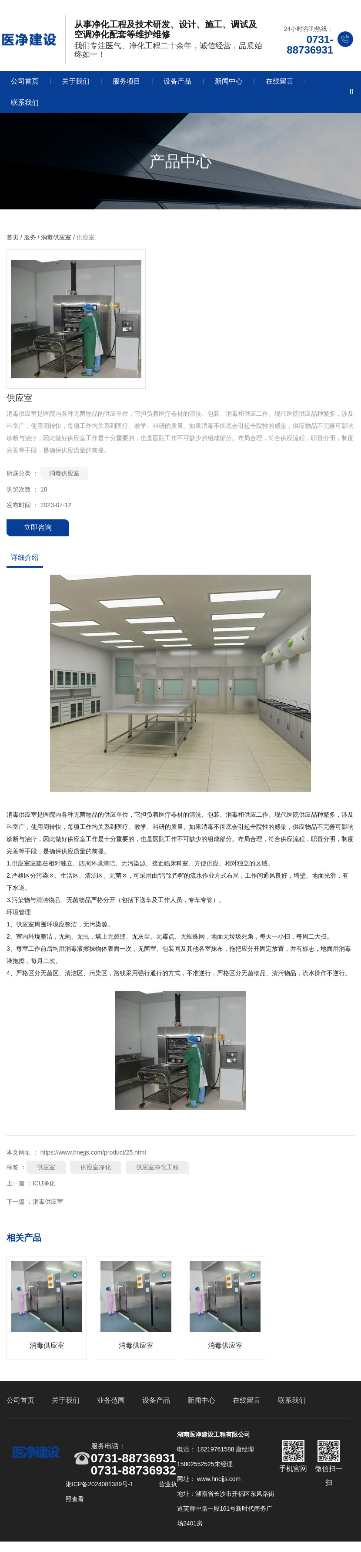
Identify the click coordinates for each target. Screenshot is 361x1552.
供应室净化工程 (157, 1172)
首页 (13, 243)
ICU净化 (44, 1188)
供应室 (46, 1172)
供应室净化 (95, 1172)
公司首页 (25, 84)
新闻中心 (229, 84)
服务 (30, 243)
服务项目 (126, 84)
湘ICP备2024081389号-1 (100, 1492)
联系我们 (25, 106)
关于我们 (76, 84)
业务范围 (111, 1408)
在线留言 (280, 84)
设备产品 (177, 84)
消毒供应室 (56, 243)
